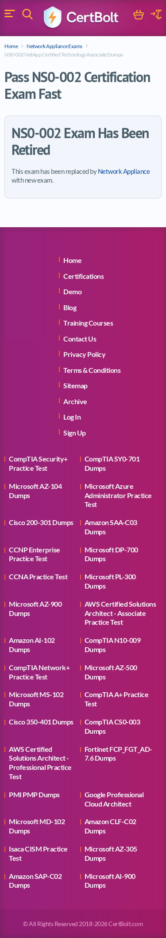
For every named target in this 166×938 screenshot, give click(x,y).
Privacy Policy (84, 354)
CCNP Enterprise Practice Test (34, 554)
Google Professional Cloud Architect (114, 799)
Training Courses (88, 323)
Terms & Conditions (91, 370)
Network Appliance (124, 171)
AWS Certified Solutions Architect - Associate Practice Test (120, 613)
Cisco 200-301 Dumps (41, 522)
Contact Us (79, 338)
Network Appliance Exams (54, 46)
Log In (72, 417)
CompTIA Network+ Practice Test (39, 672)
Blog (69, 307)
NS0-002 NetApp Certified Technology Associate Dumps (63, 54)
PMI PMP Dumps (34, 794)
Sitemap (75, 385)
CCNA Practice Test (38, 576)
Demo (72, 291)
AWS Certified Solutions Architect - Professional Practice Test (40, 762)
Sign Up (74, 432)
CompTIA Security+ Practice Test (38, 463)
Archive (75, 401)
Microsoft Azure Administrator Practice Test (118, 495)
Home (11, 46)
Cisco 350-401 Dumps (41, 721)
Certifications (83, 276)
